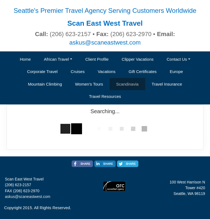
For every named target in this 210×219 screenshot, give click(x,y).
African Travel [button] (56, 59)
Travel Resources (105, 96)
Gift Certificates (143, 71)
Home (25, 59)
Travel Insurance (167, 84)
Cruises (78, 71)
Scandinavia (127, 84)
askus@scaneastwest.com (105, 42)
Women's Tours (89, 84)
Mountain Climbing (45, 84)
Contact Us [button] (177, 59)
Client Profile (97, 59)
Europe (176, 71)
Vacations (106, 71)
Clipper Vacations (137, 59)
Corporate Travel (42, 71)
